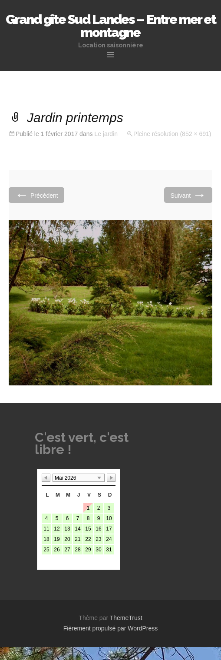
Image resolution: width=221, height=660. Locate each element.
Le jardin (106, 133)
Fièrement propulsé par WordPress (110, 628)
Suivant (188, 194)
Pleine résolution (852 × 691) (172, 133)
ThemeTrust (126, 617)
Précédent (36, 194)
